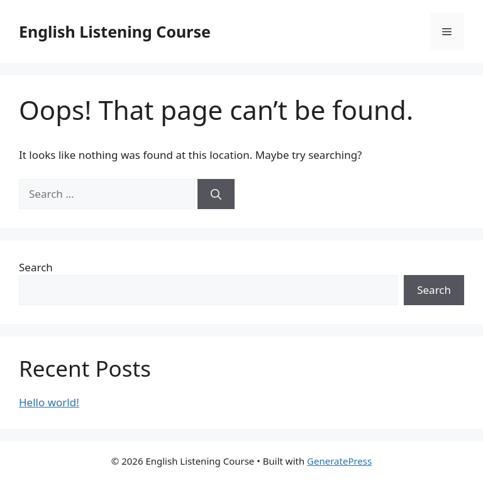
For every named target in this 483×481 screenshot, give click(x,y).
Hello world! (49, 402)
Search (36, 267)
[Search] (216, 194)
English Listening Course (115, 31)
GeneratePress (339, 461)
